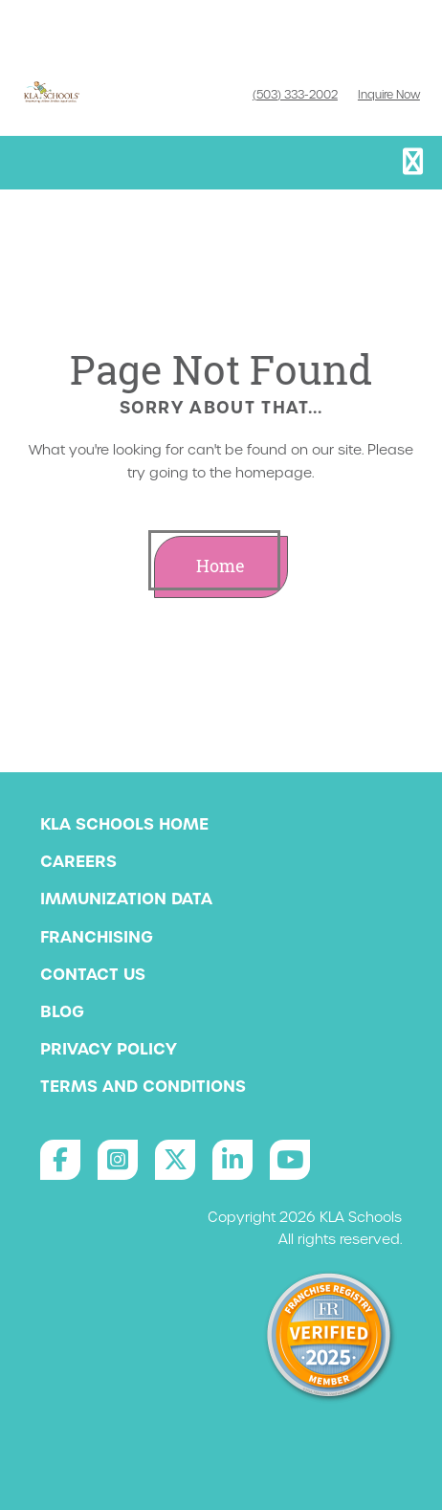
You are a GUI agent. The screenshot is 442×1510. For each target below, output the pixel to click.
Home (220, 566)
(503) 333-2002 (295, 94)
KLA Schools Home (124, 823)
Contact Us (92, 974)
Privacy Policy (108, 1048)
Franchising (96, 936)
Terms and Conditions (143, 1086)
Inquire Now (389, 94)
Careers (78, 861)
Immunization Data (126, 898)
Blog (62, 1011)
